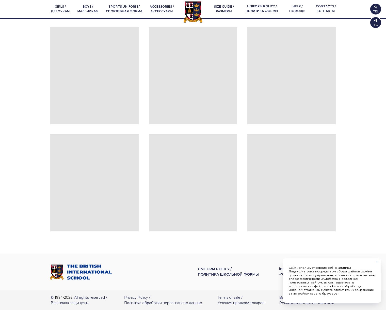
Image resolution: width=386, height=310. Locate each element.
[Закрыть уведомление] (377, 262)
